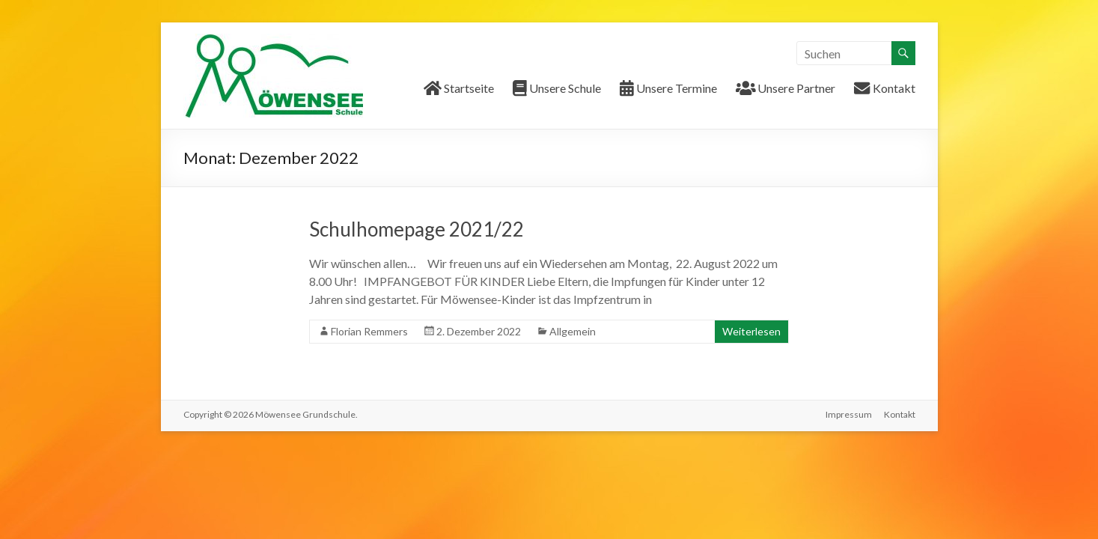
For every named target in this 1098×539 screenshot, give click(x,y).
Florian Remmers (369, 331)
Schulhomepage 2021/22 (416, 229)
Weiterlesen (751, 331)
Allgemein (572, 331)
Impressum (849, 414)
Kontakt (899, 414)
